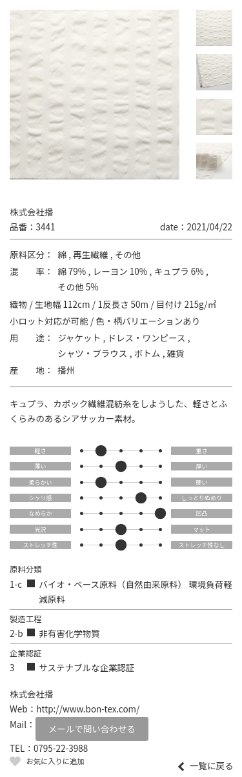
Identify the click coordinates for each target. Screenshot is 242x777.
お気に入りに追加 (55, 761)
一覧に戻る (212, 766)
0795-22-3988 (61, 748)
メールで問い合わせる (92, 728)
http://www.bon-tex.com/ (87, 708)
